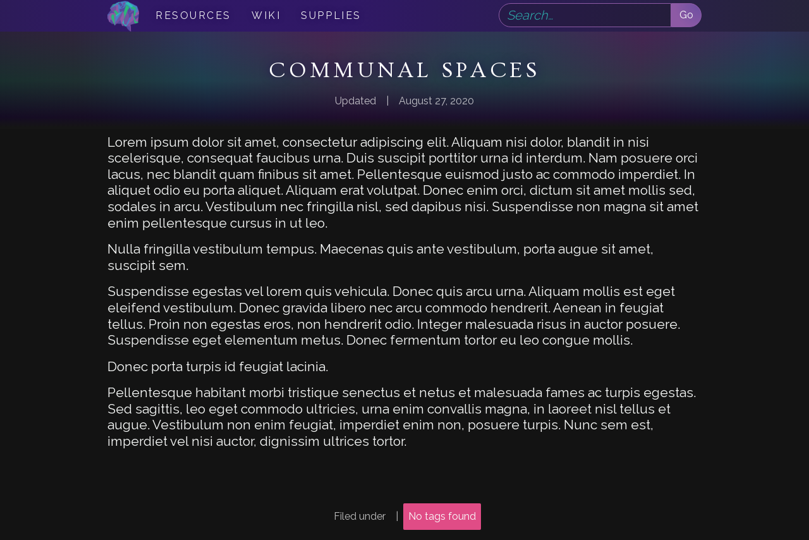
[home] (123, 16)
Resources (193, 15)
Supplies (331, 15)
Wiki (266, 15)
